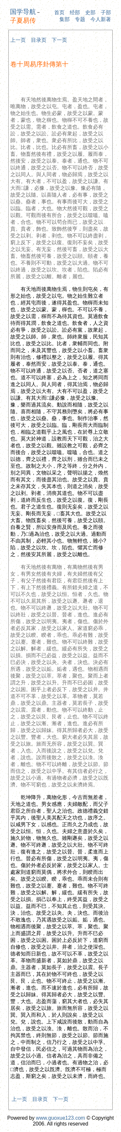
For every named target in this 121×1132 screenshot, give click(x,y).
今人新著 (100, 19)
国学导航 (23, 11)
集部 (64, 19)
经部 (75, 12)
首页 (59, 12)
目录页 (38, 40)
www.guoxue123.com (60, 1118)
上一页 (18, 40)
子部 (106, 12)
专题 (80, 19)
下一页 (59, 40)
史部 (90, 12)
